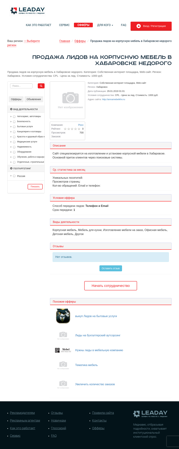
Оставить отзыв (111, 268)
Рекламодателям (22, 413)
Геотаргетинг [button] (20, 168)
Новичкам (58, 420)
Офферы (83, 25)
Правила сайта (103, 413)
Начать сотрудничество (111, 286)
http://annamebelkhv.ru (113, 99)
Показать (35, 186)
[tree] (26, 176)
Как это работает (38, 25)
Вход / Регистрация (151, 26)
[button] (11, 116)
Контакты (99, 420)
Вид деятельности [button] (24, 109)
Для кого (105, 25)
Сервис (64, 25)
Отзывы (57, 413)
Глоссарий (58, 428)
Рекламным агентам (25, 420)
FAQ (123, 25)
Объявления (34, 99)
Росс (81, 125)
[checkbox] (14, 116)
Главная (64, 41)
